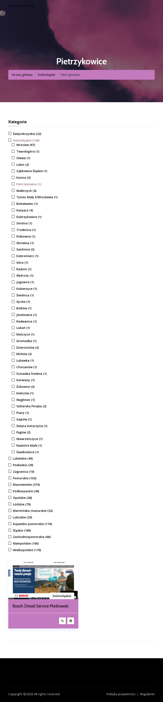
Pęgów (23, 432)
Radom (23, 269)
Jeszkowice (26, 315)
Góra (22, 262)
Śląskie (22, 530)
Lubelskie (23, 458)
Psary (22, 413)
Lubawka (25, 360)
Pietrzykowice (28, 184)
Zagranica (23, 472)
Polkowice (25, 236)
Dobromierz (27, 256)
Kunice (23, 178)
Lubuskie (22, 517)
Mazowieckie (26, 485)
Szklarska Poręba (31, 406)
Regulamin (147, 694)
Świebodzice (27, 452)
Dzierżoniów (27, 347)
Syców (23, 302)
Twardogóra (27, 151)
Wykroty (24, 275)
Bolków (23, 308)
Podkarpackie (26, 491)
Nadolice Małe (29, 445)
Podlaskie (23, 465)
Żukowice (25, 387)
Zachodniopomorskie (32, 537)
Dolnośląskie (46, 75)
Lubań (23, 328)
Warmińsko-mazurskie (33, 511)
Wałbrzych (26, 191)
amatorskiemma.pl (21, 5)
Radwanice (26, 321)
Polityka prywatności (120, 694)
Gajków (24, 419)
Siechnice (25, 249)
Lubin (22, 165)
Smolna (24, 223)
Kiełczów (25, 393)
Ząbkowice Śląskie (31, 171)
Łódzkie (22, 504)
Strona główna (22, 75)
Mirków (24, 354)
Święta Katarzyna (31, 426)
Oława (23, 158)
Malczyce (25, 334)
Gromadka (26, 341)
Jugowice (25, 282)
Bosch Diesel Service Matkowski (41, 606)
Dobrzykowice (28, 217)
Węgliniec (25, 400)
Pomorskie (24, 478)
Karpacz (24, 210)
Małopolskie (26, 543)
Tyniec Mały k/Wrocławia (37, 197)
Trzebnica (26, 230)
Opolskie (22, 498)
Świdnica (25, 295)
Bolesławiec (27, 204)
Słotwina (25, 243)
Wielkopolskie (27, 550)
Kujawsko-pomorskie (32, 524)
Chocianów (26, 367)
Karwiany (25, 380)
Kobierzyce (26, 289)
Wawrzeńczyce (29, 439)
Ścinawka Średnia (31, 374)
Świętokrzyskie (27, 134)
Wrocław (25, 145)
